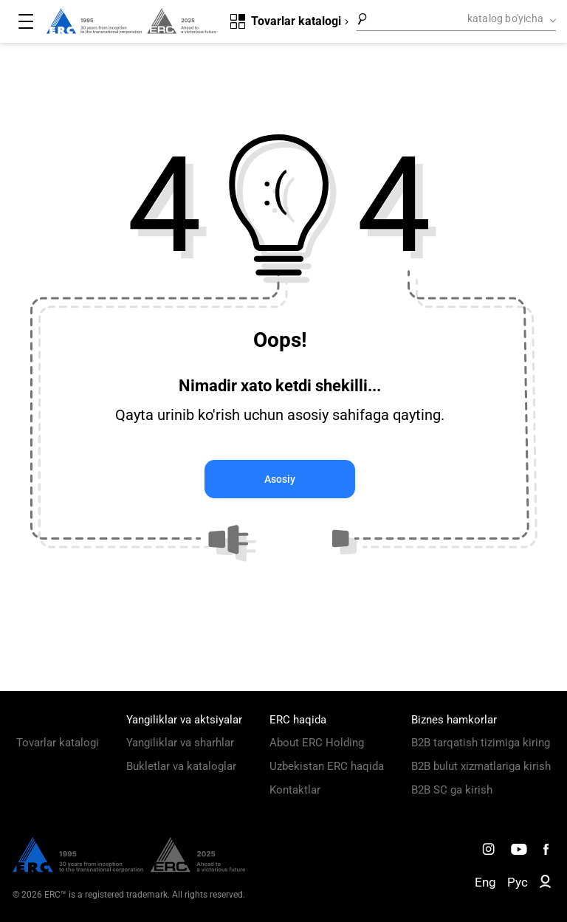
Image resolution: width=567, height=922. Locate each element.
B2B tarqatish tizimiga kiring (480, 742)
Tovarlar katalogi (57, 742)
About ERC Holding (316, 742)
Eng (485, 882)
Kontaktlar (294, 790)
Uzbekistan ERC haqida (326, 766)
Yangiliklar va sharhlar (180, 742)
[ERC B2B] (545, 884)
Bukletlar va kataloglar (181, 766)
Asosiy (279, 479)
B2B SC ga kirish (451, 790)
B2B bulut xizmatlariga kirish (481, 766)
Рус (517, 882)
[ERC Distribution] (129, 869)
